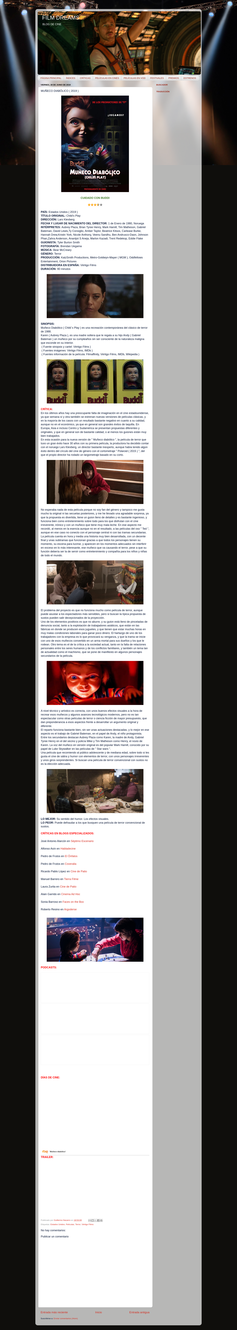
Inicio (98, 1312)
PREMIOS (173, 78)
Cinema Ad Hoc (70, 894)
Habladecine (68, 848)
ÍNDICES (70, 78)
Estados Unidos (57, 1224)
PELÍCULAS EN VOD (134, 78)
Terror (78, 1224)
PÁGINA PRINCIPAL (51, 78)
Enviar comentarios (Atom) (66, 1318)
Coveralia (70, 863)
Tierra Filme (71, 879)
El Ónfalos (71, 856)
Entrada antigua (139, 1312)
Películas (70, 1224)
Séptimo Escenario (82, 841)
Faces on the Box (73, 901)
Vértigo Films (88, 1224)
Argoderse (70, 909)
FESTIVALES (157, 78)
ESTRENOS (189, 78)
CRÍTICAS (85, 78)
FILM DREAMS (60, 18)
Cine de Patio (79, 871)
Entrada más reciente (54, 1312)
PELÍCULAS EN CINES (107, 78)
